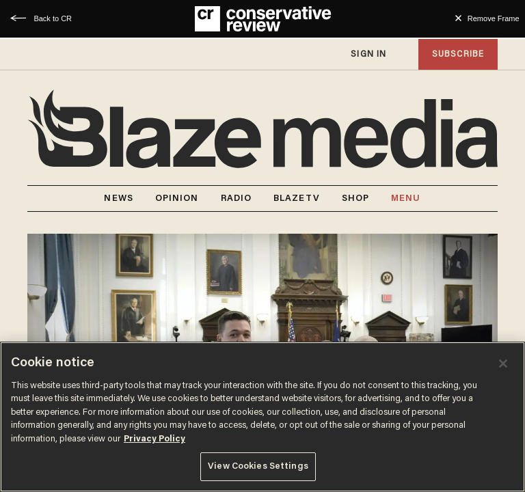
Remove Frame (494, 18)
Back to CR (52, 18)
